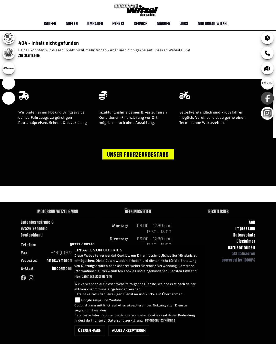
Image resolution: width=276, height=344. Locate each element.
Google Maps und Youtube (101, 300)
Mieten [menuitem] (72, 23)
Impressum (245, 228)
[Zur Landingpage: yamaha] (8, 52)
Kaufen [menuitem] (50, 23)
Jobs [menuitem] (184, 23)
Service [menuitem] (140, 23)
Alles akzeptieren (129, 330)
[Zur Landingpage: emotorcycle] (8, 98)
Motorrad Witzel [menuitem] (213, 23)
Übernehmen (89, 330)
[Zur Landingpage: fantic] (8, 68)
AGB (252, 222)
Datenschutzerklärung (97, 276)
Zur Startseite (29, 55)
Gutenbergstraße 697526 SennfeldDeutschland (37, 228)
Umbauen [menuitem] (95, 23)
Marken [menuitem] (163, 23)
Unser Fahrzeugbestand (138, 154)
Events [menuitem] (118, 23)
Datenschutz (244, 235)
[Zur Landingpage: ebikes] (8, 83)
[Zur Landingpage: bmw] (8, 37)
